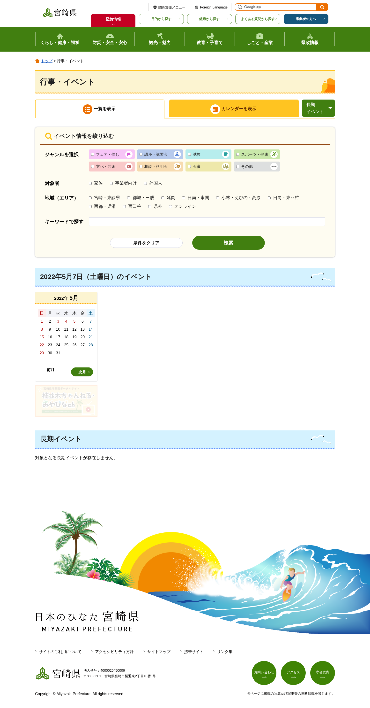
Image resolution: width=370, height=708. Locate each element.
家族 (98, 183)
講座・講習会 (156, 155)
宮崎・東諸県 (107, 198)
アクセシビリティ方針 (114, 652)
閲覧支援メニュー (171, 7)
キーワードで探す (64, 222)
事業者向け (126, 183)
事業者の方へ (306, 19)
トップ (46, 61)
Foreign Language (214, 7)
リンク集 (224, 652)
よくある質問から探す (258, 19)
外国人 (155, 183)
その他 (247, 167)
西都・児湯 (105, 207)
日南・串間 (198, 198)
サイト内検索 (239, 7)
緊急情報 (113, 19)
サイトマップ (158, 652)
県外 (158, 207)
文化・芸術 (105, 167)
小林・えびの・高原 (241, 198)
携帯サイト (193, 652)
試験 (196, 155)
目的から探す (161, 19)
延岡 (171, 198)
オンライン (185, 207)
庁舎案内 (322, 673)
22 (42, 346)
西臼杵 (134, 207)
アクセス (293, 673)
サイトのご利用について (60, 652)
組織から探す (209, 19)
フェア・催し (107, 155)
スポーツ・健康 (254, 155)
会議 (196, 167)
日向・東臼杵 (286, 198)
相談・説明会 (156, 167)
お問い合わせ (264, 673)
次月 (82, 373)
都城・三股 (143, 198)
